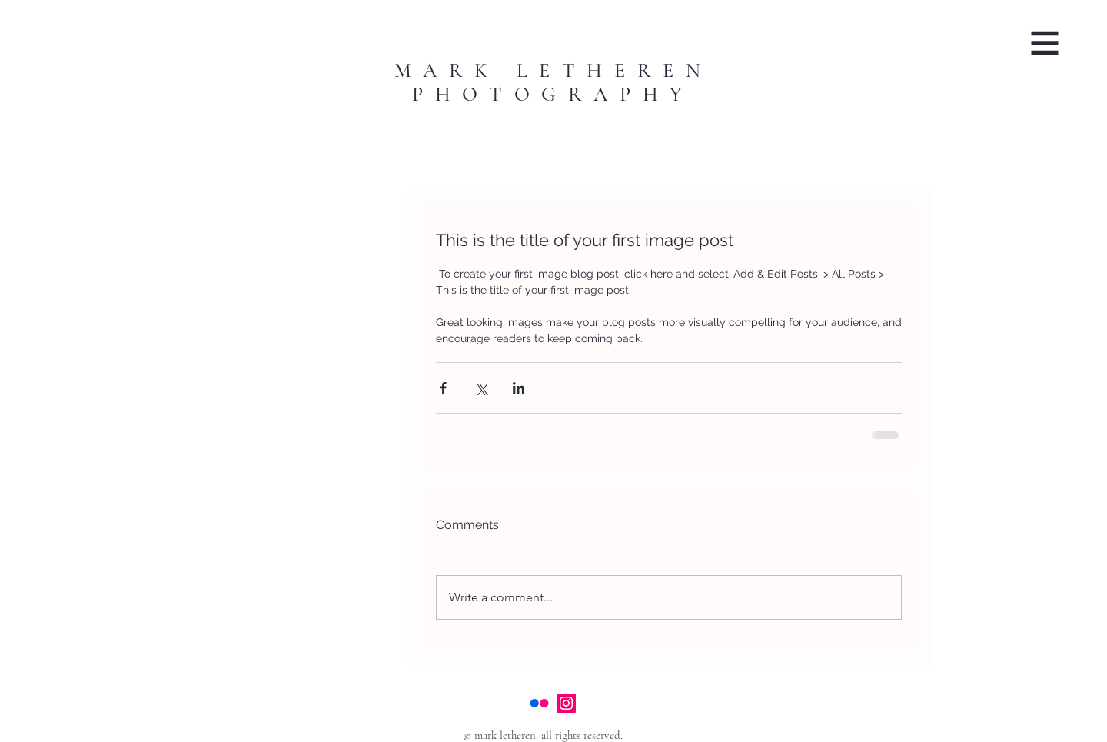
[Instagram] (566, 703)
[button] (1045, 43)
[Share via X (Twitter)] (481, 388)
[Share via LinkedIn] (518, 388)
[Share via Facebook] (443, 388)
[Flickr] (539, 703)
